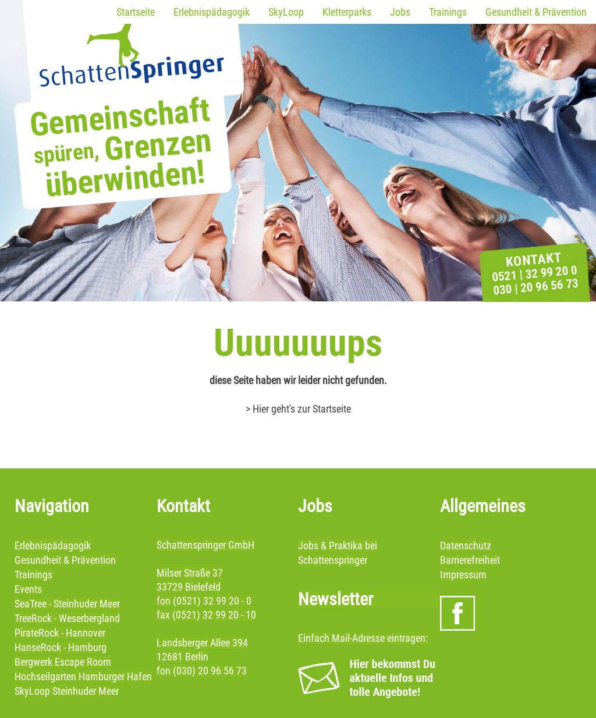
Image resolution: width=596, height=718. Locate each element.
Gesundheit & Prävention (536, 12)
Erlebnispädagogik (211, 12)
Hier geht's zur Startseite (302, 409)
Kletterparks (346, 12)
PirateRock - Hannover (60, 633)
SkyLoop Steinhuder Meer (67, 691)
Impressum (463, 574)
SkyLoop (286, 12)
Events (28, 589)
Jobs (400, 12)
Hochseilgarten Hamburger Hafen (83, 676)
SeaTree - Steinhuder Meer (67, 604)
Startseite (135, 12)
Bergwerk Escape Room (63, 662)
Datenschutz (465, 545)
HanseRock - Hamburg (61, 647)
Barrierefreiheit (470, 560)
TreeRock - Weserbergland (67, 618)
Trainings (448, 12)
